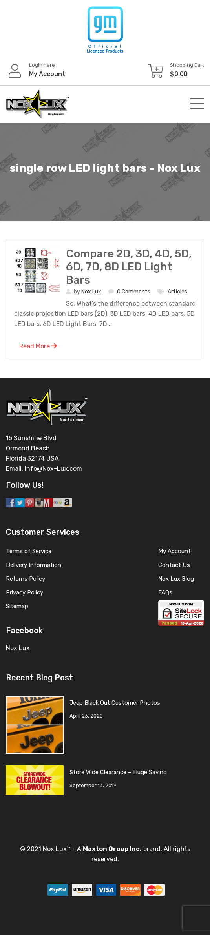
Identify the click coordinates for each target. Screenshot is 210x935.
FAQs (165, 592)
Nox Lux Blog (176, 578)
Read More (38, 346)
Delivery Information (33, 565)
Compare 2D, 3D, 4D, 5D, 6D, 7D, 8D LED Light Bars (129, 266)
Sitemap (17, 606)
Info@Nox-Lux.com (53, 468)
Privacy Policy (24, 592)
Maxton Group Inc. (112, 849)
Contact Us (174, 565)
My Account (174, 551)
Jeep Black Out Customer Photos (114, 702)
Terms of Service (28, 551)
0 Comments (133, 291)
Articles (177, 291)
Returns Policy (25, 578)
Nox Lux (91, 291)
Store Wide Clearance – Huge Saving (118, 772)
